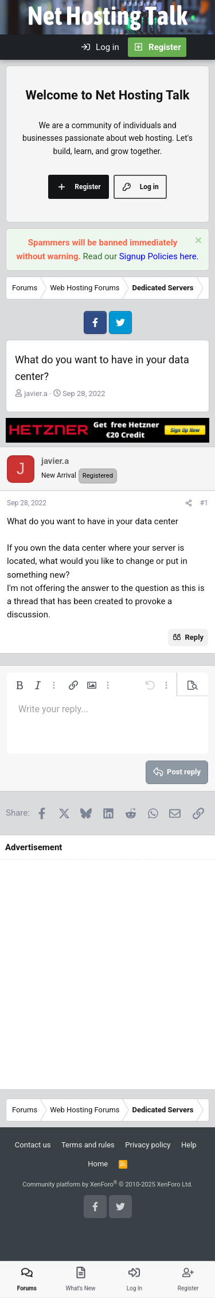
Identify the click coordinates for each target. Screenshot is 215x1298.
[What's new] (200, 47)
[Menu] (15, 47)
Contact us (33, 1144)
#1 (204, 503)
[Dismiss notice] (197, 242)
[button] (19, 685)
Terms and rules (88, 1144)
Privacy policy (147, 1144)
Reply (194, 637)
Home (98, 1163)
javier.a (36, 393)
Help (189, 1144)
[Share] (188, 503)
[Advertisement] (107, 974)
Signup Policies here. (159, 256)
